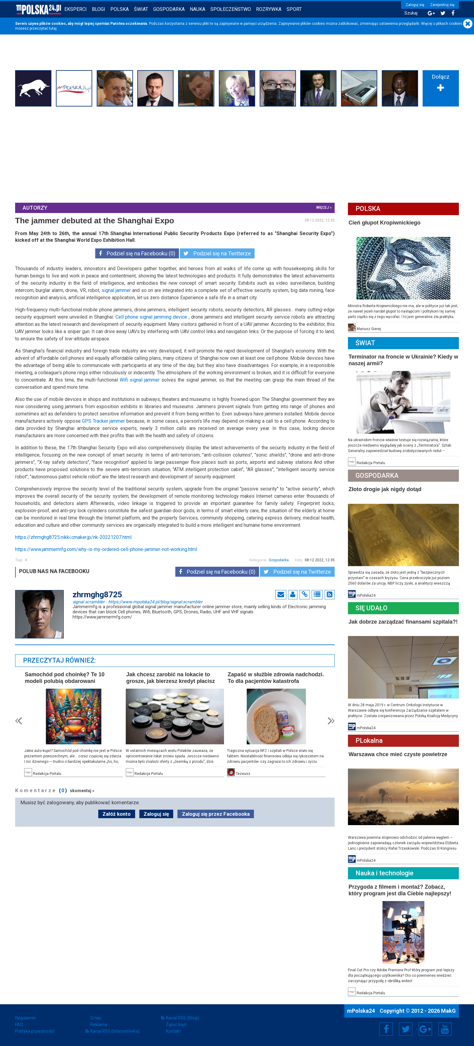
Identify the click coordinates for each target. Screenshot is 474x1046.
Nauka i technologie (385, 873)
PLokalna (369, 740)
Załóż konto (116, 814)
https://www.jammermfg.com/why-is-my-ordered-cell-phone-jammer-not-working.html (106, 549)
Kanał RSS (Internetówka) (115, 1031)
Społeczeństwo (230, 9)
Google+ (425, 1029)
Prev (18, 721)
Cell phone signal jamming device (151, 317)
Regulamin (25, 1017)
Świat (141, 9)
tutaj (53, 28)
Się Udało (372, 608)
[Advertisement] (237, 154)
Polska (119, 9)
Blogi (98, 9)
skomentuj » (82, 790)
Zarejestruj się (442, 5)
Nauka (197, 9)
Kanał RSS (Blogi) (182, 1017)
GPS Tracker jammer (103, 421)
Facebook (386, 1029)
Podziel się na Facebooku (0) (137, 253)
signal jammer (116, 290)
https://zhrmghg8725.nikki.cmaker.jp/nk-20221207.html (73, 537)
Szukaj (410, 13)
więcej (322, 207)
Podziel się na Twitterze (217, 253)
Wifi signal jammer (140, 380)
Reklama (98, 1024)
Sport (294, 9)
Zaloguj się (415, 5)
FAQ (19, 1024)
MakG (448, 1011)
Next (331, 721)
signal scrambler (138, 601)
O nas (95, 1017)
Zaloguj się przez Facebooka (216, 814)
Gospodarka (169, 9)
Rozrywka (268, 9)
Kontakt (173, 1031)
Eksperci (75, 9)
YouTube (445, 1029)
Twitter (405, 1029)
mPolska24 (361, 1011)
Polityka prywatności (34, 1031)
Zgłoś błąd (176, 1024)
